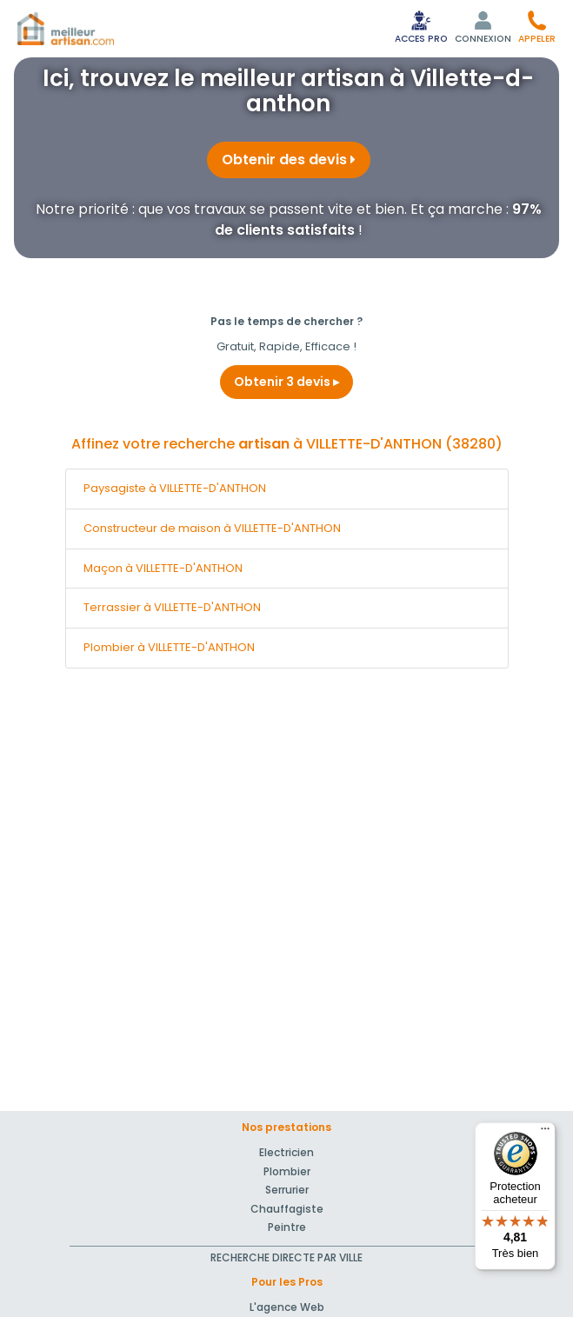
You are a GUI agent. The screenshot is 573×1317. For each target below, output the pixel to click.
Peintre (287, 1227)
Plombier (286, 1171)
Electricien (286, 1152)
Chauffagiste (286, 1208)
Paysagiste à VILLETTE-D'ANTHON (174, 488)
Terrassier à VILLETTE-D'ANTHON (172, 607)
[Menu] (545, 1132)
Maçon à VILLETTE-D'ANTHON (163, 568)
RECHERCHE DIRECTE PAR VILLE (286, 1257)
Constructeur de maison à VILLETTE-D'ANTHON (212, 528)
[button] (537, 26)
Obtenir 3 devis (286, 381)
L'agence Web (287, 1307)
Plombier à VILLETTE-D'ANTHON (169, 647)
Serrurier (287, 1189)
